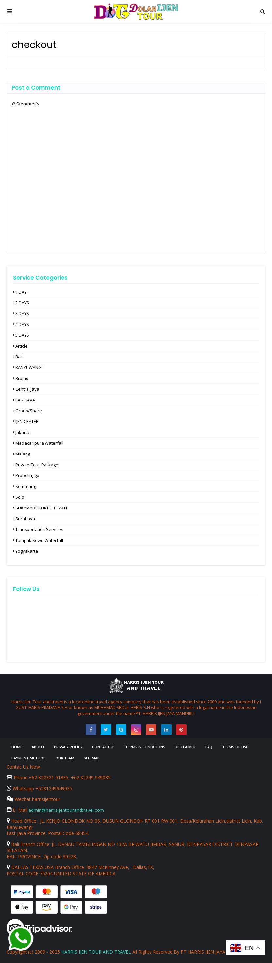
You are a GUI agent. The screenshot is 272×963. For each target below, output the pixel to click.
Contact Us (104, 746)
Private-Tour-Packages (38, 465)
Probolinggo (27, 475)
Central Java (27, 389)
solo (19, 497)
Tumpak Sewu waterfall (39, 540)
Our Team (64, 758)
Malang (22, 454)
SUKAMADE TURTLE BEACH (41, 508)
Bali (19, 357)
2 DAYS (22, 303)
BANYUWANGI (29, 367)
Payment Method (28, 758)
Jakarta (22, 432)
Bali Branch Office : (29, 844)
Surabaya (25, 519)
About (38, 746)
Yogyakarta (26, 551)
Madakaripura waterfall (39, 443)
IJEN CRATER (27, 421)
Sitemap (92, 758)
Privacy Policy (68, 746)
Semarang (25, 486)
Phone (18, 778)
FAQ (208, 746)
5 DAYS (22, 335)
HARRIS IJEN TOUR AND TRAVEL (96, 952)
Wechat (19, 799)
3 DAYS (22, 313)
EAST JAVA (25, 400)
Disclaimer (185, 746)
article (21, 346)
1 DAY (21, 292)
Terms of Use (235, 746)
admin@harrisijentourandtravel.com (66, 810)
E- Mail (17, 810)
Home (16, 746)
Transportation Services (39, 529)
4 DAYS (22, 324)
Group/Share (28, 411)
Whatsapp (21, 788)
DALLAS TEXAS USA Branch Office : (46, 867)
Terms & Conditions (145, 746)
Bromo (21, 378)
